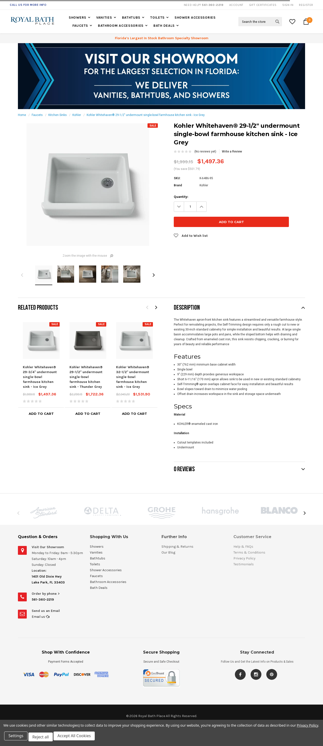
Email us (40, 617)
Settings (17, 738)
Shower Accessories (195, 17)
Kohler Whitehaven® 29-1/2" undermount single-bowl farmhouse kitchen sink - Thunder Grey (86, 377)
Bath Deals (164, 26)
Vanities (104, 17)
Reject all (43, 738)
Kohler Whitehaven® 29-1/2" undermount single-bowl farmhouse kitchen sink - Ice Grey (146, 115)
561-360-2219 (43, 599)
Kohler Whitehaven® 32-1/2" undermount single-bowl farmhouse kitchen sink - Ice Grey (132, 377)
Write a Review (232, 151)
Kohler (76, 115)
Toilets (157, 17)
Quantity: (181, 197)
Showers (77, 17)
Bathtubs (131, 17)
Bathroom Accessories (121, 26)
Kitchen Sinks (57, 115)
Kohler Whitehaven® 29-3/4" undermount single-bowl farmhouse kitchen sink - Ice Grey (40, 377)
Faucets (80, 26)
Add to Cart (41, 414)
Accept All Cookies (77, 738)
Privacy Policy (307, 727)
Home (22, 115)
